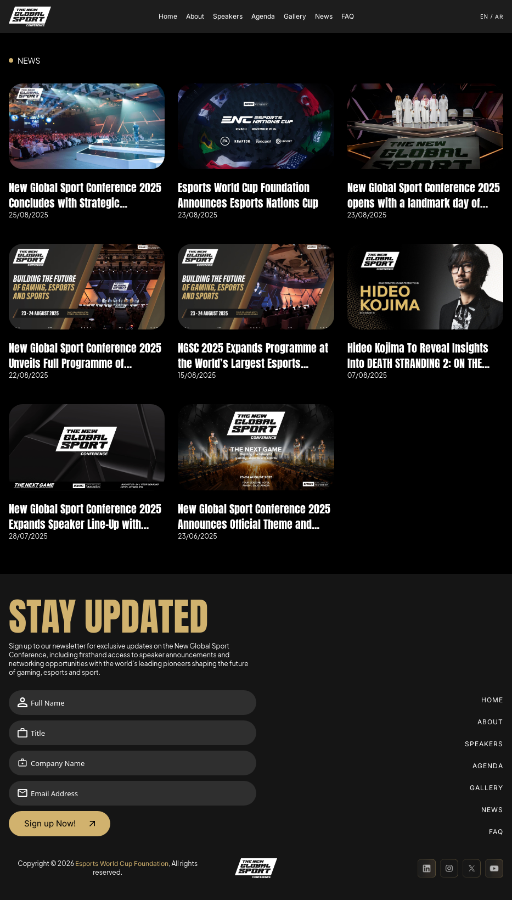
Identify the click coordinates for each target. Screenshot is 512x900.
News (324, 16)
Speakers (228, 16)
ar (499, 16)
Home (168, 16)
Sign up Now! (50, 823)
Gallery (295, 16)
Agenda (263, 16)
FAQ (347, 16)
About (195, 16)
